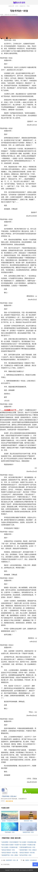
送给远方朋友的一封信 (8, 850)
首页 (16, 6)
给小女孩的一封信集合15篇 (27, 844)
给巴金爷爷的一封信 (25, 855)
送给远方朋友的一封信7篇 (27, 852)
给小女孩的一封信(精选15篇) (28, 842)
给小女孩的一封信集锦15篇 (9, 847)
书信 (28, 6)
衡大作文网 (16, 870)
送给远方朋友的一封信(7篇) (10, 852)
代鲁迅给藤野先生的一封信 (27, 847)
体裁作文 (22, 6)
